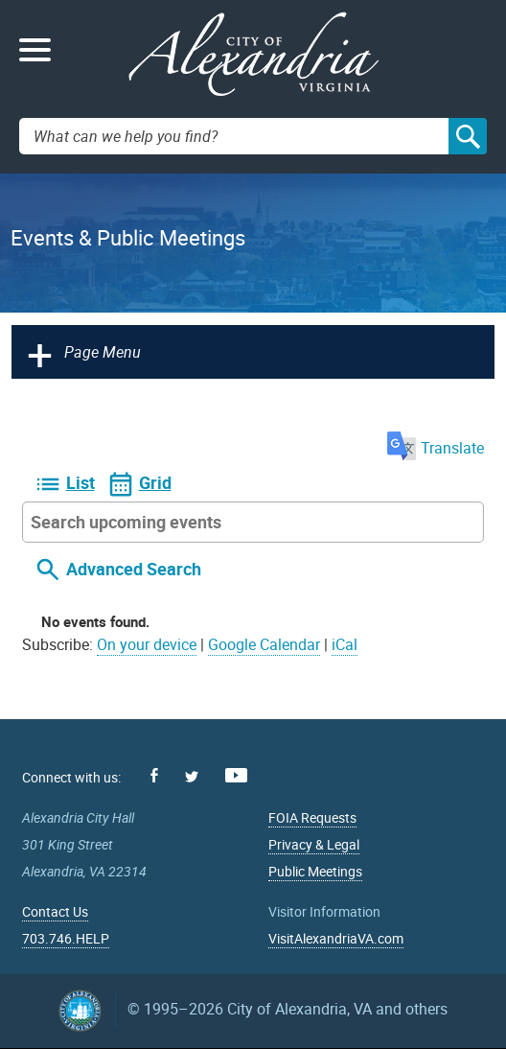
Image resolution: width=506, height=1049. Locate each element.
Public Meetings (315, 871)
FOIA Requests (312, 817)
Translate (435, 447)
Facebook (154, 775)
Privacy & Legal (313, 844)
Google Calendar (264, 644)
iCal (344, 644)
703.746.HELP (65, 938)
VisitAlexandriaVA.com (335, 938)
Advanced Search (133, 569)
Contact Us (55, 911)
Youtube (236, 775)
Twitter (191, 776)
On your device (146, 644)
